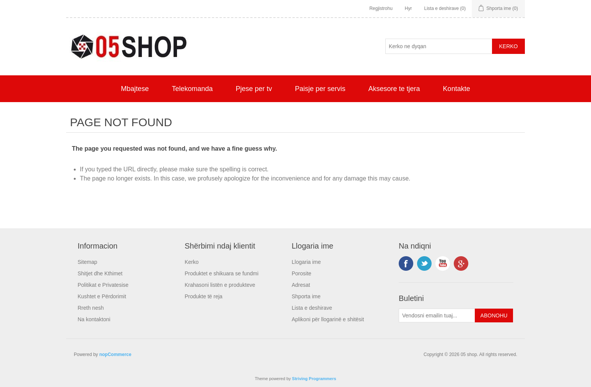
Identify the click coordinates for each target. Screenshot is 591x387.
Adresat (301, 285)
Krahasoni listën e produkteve (220, 285)
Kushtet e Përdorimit (102, 296)
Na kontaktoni (94, 319)
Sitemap (87, 262)
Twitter (424, 263)
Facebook (406, 263)
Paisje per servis (320, 89)
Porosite (301, 273)
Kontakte (456, 89)
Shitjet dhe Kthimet (100, 273)
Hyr (408, 8)
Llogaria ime (306, 262)
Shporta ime (306, 296)
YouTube (442, 263)
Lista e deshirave (312, 308)
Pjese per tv (253, 89)
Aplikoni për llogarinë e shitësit (328, 319)
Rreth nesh (91, 308)
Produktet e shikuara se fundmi (221, 273)
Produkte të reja (203, 296)
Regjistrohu (381, 8)
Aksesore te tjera (394, 89)
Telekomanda (192, 89)
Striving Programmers (314, 378)
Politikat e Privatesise (103, 285)
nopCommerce (115, 354)
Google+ (461, 263)
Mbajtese (135, 89)
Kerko (192, 262)
